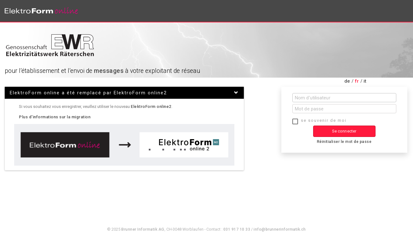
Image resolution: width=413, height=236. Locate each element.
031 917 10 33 (236, 229)
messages (108, 70)
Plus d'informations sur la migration (54, 117)
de (347, 81)
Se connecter (344, 131)
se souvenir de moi (324, 120)
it (365, 81)
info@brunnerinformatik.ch (280, 229)
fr (357, 81)
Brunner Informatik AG (142, 229)
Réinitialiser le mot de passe (344, 141)
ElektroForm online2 (151, 106)
